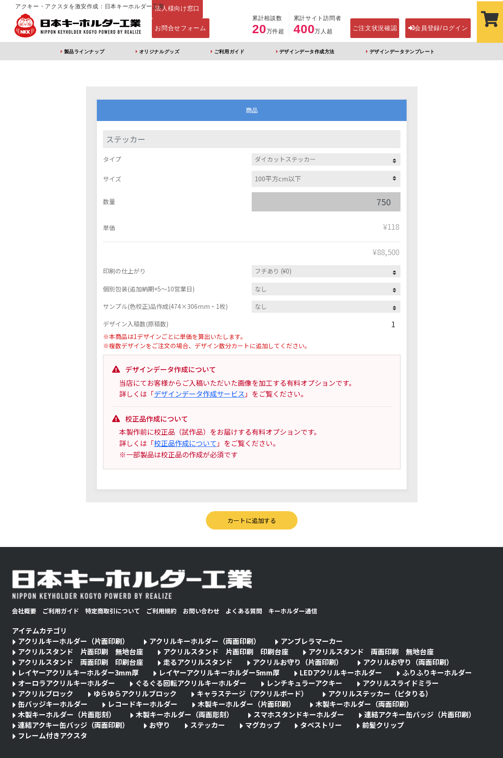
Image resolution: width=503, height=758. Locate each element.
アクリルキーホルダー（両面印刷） (204, 641)
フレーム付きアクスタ (52, 735)
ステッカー (207, 725)
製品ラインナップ (84, 51)
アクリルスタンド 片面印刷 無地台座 (80, 651)
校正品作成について (185, 443)
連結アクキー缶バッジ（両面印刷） (73, 725)
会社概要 (24, 610)
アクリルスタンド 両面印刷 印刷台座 (80, 662)
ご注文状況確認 (374, 27)
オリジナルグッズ (159, 51)
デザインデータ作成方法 (307, 51)
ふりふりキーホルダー (437, 672)
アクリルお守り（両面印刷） (408, 662)
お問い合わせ (201, 610)
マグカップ (262, 725)
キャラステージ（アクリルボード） (252, 693)
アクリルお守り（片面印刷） (298, 662)
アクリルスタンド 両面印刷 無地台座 (371, 651)
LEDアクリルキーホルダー (341, 672)
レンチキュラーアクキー (304, 683)
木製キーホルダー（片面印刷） (246, 704)
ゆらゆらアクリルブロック (135, 693)
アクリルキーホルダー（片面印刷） (73, 641)
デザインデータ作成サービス (199, 393)
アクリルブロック (45, 693)
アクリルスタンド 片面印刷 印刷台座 (225, 651)
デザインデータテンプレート (402, 51)
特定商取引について (112, 610)
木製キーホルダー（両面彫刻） (184, 714)
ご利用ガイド (229, 51)
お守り (159, 725)
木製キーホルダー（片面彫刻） (67, 714)
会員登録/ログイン (438, 27)
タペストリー (321, 725)
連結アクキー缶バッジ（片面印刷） (420, 714)
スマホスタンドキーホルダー (298, 714)
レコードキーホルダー (143, 704)
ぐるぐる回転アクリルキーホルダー (190, 683)
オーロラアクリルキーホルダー (66, 683)
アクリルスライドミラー (401, 683)
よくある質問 (244, 610)
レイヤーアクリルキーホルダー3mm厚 (78, 672)
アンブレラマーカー (312, 641)
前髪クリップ (383, 725)
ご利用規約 (161, 610)
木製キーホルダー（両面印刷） (364, 704)
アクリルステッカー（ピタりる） (380, 693)
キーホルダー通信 (292, 610)
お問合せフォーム (180, 27)
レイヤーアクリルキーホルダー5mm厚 (219, 672)
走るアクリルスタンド (198, 662)
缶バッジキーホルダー (53, 704)
